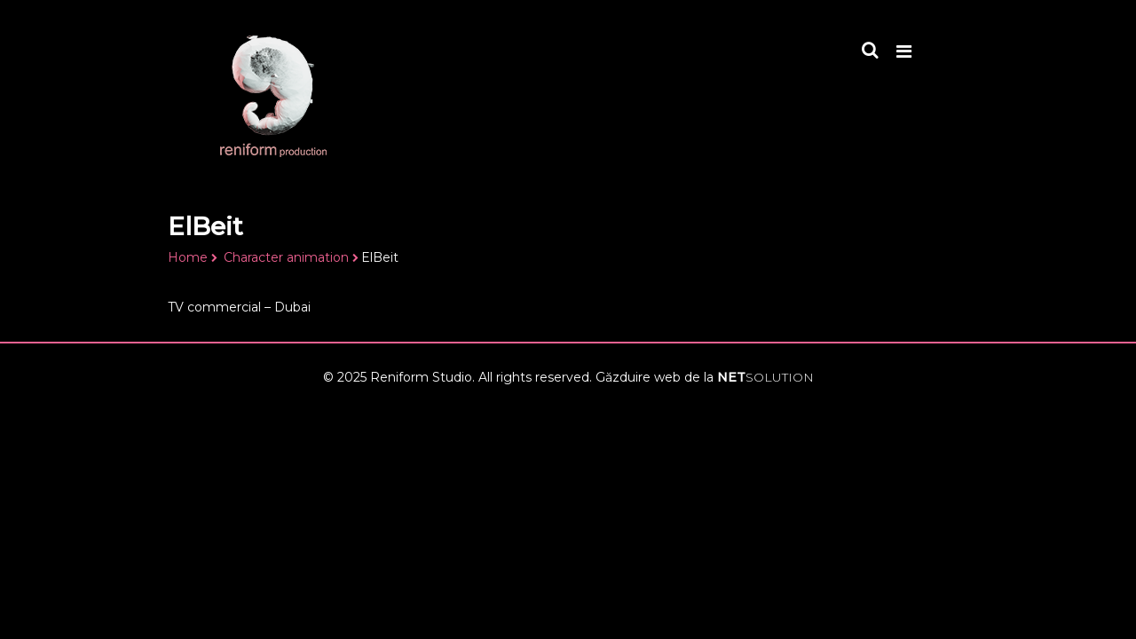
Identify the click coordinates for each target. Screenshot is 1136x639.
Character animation (286, 257)
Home (188, 257)
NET (765, 377)
